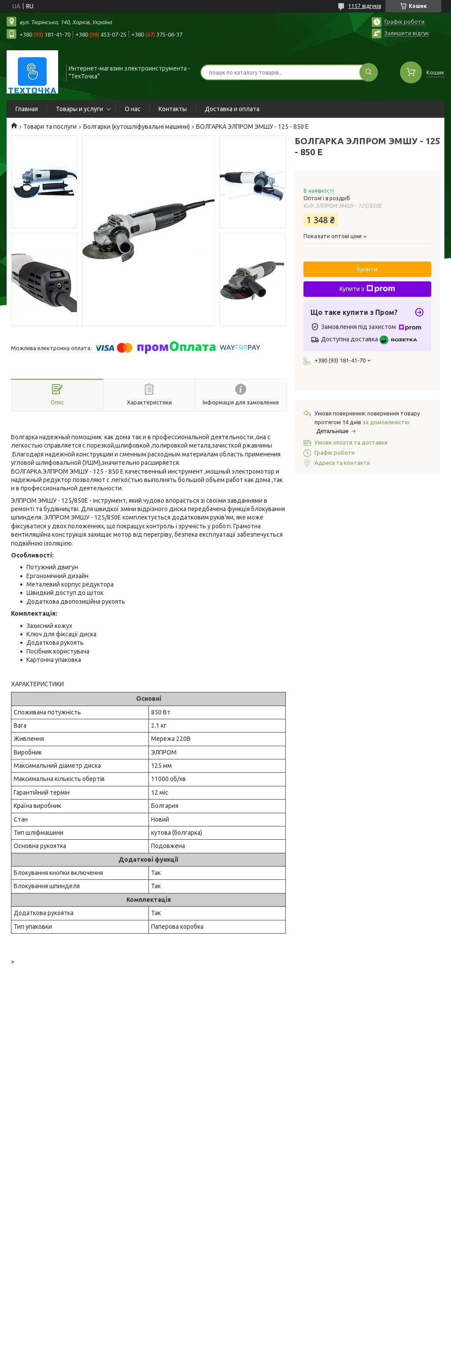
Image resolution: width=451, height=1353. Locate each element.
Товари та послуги (50, 126)
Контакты (173, 109)
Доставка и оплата (232, 109)
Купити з (367, 289)
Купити (367, 269)
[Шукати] (368, 72)
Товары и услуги (79, 109)
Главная (26, 109)
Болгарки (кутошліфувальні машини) (136, 126)
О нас (132, 109)
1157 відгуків (364, 6)
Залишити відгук (406, 33)
